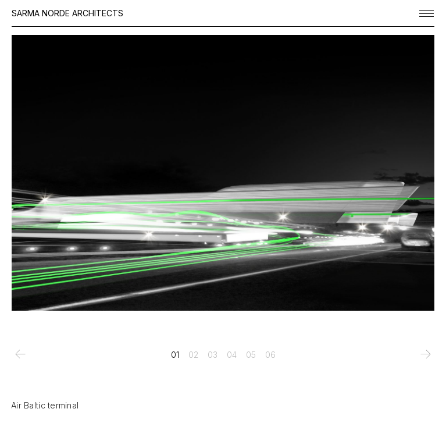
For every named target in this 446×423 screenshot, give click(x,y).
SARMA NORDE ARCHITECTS (67, 13)
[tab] (175, 355)
